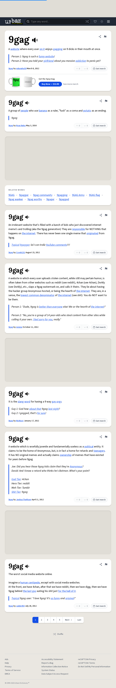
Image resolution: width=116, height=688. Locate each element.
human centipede (30, 583)
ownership (65, 455)
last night (53, 409)
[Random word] (87, 21)
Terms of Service (13, 670)
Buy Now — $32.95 (50, 84)
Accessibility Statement (52, 659)
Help (7, 663)
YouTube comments (56, 245)
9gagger (24, 195)
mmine (19, 327)
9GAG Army (78, 195)
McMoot (20, 420)
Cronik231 (20, 252)
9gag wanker (15, 199)
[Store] (95, 21)
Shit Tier (16, 492)
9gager (50, 199)
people (24, 111)
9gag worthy (34, 199)
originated (92, 233)
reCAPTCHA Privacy (87, 659)
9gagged (64, 199)
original (69, 598)
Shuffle (58, 634)
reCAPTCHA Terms (86, 663)
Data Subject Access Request (55, 673)
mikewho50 (21, 68)
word (27, 402)
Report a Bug (47, 663)
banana (43, 111)
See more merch (70, 84)
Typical (15, 245)
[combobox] (58, 21)
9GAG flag (94, 195)
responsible (78, 229)
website (14, 49)
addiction (81, 61)
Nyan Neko (21, 125)
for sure (41, 413)
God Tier (16, 479)
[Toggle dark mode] (102, 21)
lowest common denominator (37, 295)
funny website (46, 56)
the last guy (29, 591)
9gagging (62, 195)
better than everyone (51, 307)
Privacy (8, 666)
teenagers (99, 451)
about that (35, 409)
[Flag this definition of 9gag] (105, 36)
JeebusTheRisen (23, 499)
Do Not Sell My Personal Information (94, 666)
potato (87, 111)
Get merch (99, 68)
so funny (55, 598)
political (88, 446)
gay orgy (56, 402)
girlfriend (49, 61)
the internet (28, 233)
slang (21, 402)
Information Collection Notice (55, 666)
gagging (58, 49)
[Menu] (108, 21)
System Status (48, 670)
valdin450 (20, 606)
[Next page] (69, 620)
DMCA (7, 673)
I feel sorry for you (42, 319)
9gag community (42, 195)
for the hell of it (67, 591)
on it (42, 49)
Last (79, 619)
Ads (6, 659)
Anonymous (76, 466)
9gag (10, 68)
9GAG (11, 195)
